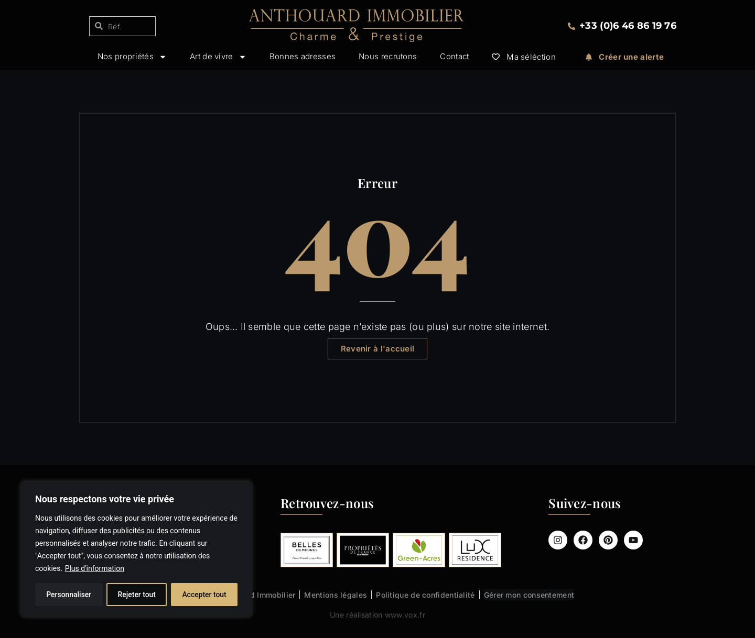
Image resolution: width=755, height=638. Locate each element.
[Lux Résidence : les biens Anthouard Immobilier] (475, 550)
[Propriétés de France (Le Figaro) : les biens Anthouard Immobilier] (363, 550)
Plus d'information (94, 568)
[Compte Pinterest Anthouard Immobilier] (608, 540)
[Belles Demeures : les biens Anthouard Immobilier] (307, 550)
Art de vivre (218, 57)
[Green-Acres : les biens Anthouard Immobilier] (419, 550)
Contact (454, 57)
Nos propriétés (132, 57)
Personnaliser (68, 594)
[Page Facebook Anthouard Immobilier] (583, 540)
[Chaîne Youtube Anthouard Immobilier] (633, 540)
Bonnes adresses (302, 57)
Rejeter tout (136, 594)
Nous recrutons (388, 57)
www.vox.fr (405, 614)
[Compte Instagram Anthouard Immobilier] (557, 540)
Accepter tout (204, 594)
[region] (136, 549)
